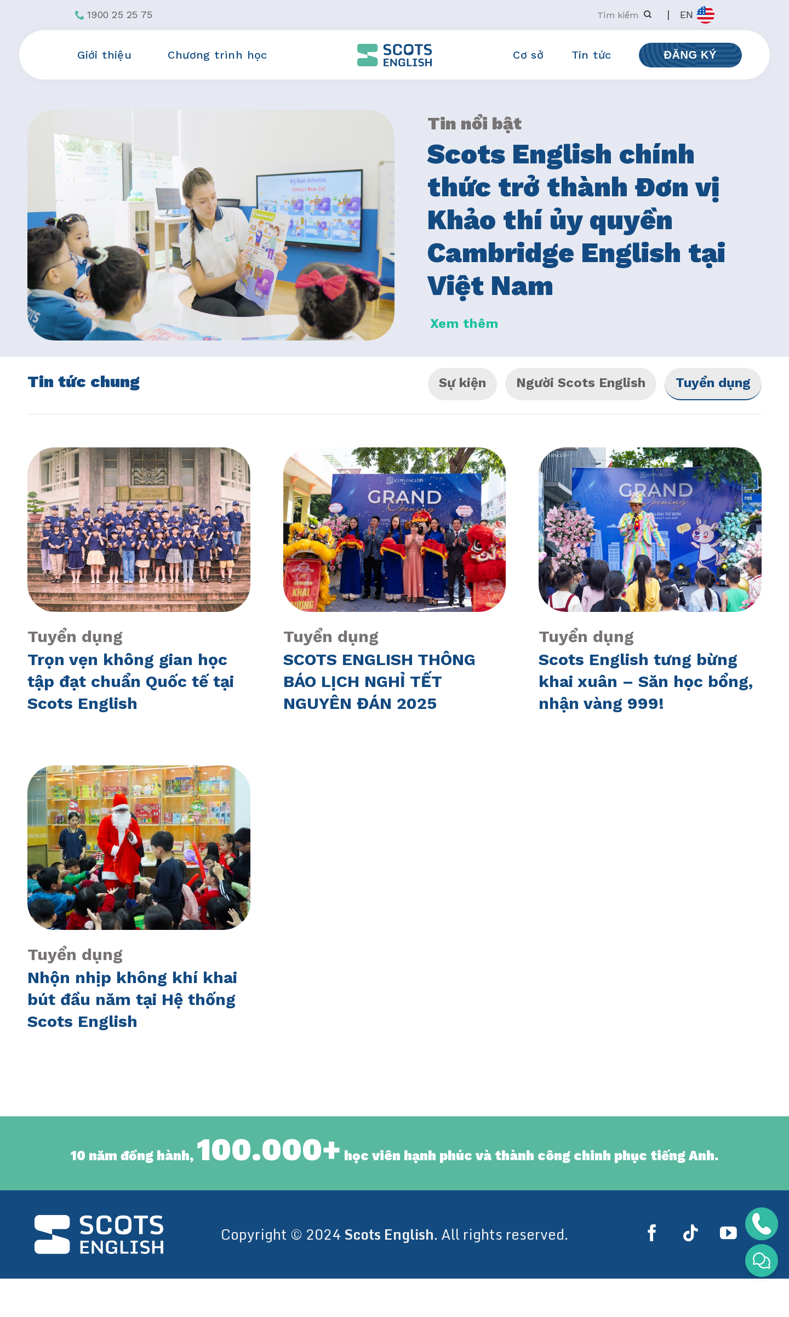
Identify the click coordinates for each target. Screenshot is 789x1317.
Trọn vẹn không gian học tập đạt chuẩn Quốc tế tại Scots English (130, 681)
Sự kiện (462, 382)
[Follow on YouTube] (728, 1234)
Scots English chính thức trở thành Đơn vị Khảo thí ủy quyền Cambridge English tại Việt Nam (576, 220)
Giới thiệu (108, 54)
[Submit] (647, 15)
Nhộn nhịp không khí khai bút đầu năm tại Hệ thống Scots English (132, 999)
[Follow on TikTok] (693, 1234)
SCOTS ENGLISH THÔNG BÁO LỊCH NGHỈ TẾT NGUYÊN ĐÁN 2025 (379, 681)
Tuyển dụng (713, 382)
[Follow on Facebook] (655, 1234)
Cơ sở (528, 54)
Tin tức (591, 54)
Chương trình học (221, 54)
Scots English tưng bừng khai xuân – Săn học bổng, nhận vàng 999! (646, 681)
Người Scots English (580, 382)
